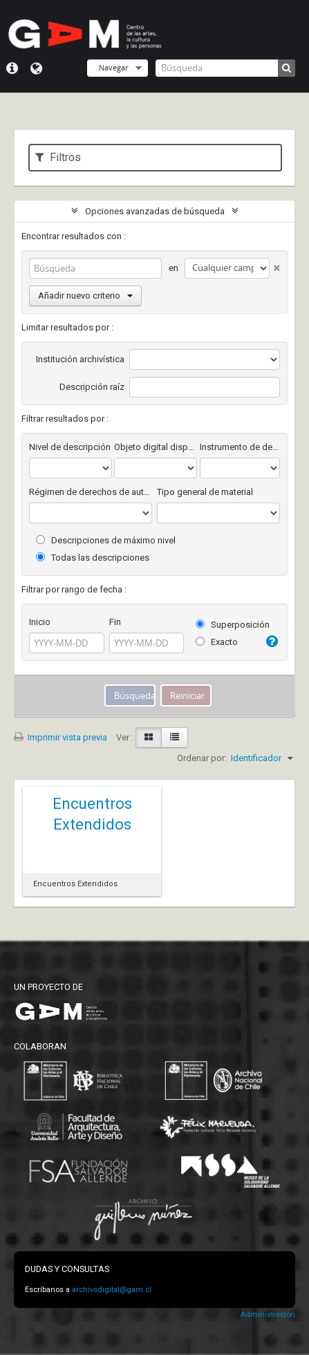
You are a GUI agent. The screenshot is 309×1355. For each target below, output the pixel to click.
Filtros (58, 157)
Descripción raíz (91, 387)
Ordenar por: (202, 758)
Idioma (36, 68)
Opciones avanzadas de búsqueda (155, 211)
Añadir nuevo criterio (85, 295)
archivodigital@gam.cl (111, 1289)
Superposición (233, 624)
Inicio (39, 622)
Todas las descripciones (92, 557)
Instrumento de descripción (240, 447)
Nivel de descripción (70, 447)
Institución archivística (80, 359)
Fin (115, 622)
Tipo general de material (205, 492)
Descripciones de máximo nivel (106, 540)
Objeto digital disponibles (155, 447)
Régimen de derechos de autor (90, 492)
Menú (12, 68)
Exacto (217, 642)
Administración (267, 1314)
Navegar (113, 67)
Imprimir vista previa (60, 737)
